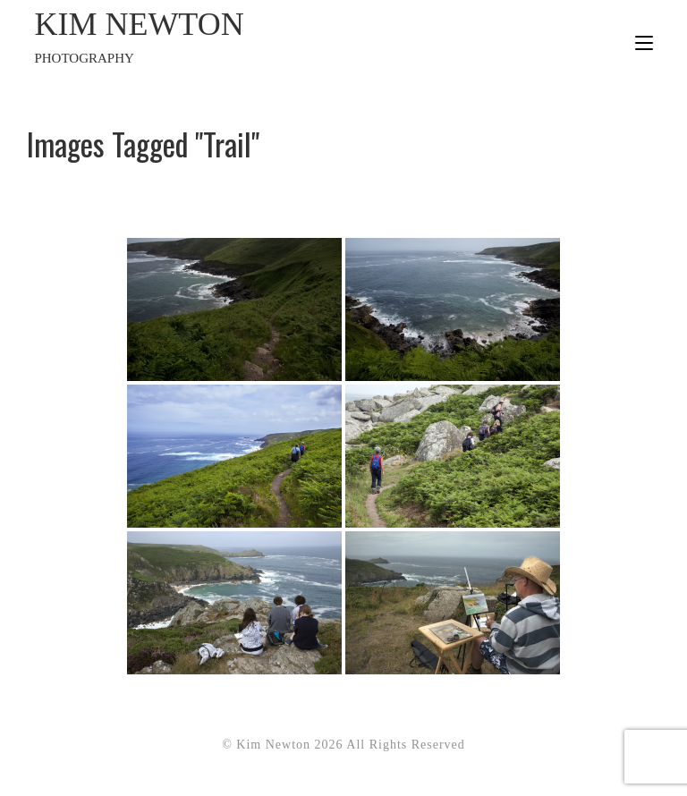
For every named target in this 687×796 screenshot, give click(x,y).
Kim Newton (189, 37)
